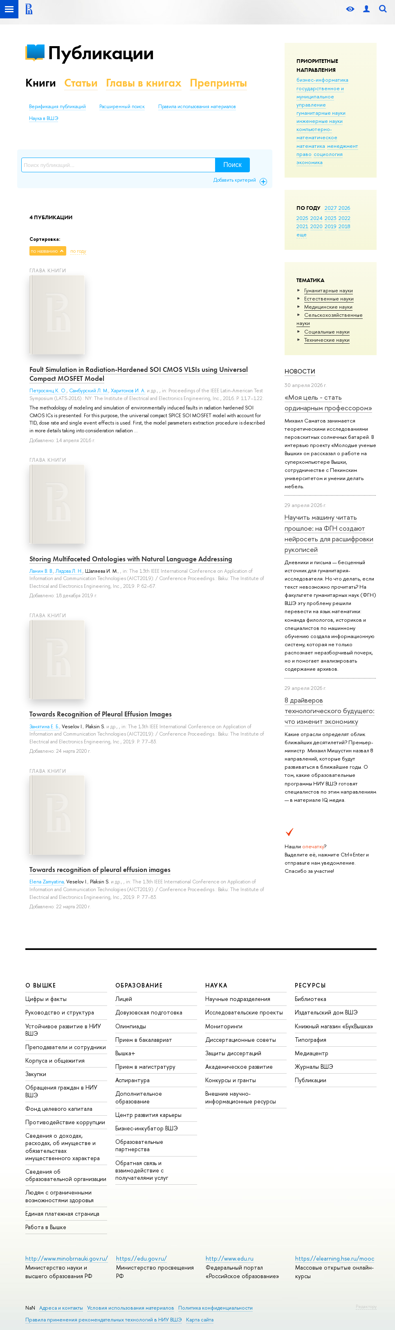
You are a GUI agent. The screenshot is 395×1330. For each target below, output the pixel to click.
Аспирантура (132, 1080)
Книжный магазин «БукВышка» (334, 1026)
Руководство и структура (59, 1012)
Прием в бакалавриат (143, 1039)
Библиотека (310, 999)
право (304, 154)
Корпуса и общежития (55, 1060)
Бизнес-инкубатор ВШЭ (146, 1128)
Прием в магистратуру (145, 1066)
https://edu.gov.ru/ (141, 1258)
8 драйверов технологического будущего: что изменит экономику (330, 710)
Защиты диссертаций (233, 1053)
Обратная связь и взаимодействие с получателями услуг (141, 1170)
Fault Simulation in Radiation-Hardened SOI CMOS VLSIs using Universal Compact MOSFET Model (138, 374)
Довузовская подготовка (148, 1012)
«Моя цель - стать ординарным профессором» (328, 402)
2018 (344, 226)
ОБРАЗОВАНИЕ (139, 985)
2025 (302, 218)
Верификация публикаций (57, 106)
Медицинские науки (328, 306)
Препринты (218, 83)
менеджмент (342, 145)
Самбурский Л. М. (88, 390)
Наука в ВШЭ (43, 118)
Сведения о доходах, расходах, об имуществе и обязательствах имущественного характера (62, 1147)
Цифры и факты (46, 999)
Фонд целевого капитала (58, 1108)
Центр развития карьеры (148, 1115)
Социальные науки (327, 331)
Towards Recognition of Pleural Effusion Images (100, 713)
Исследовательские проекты (244, 1012)
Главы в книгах (144, 83)
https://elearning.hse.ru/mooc (334, 1258)
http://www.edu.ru (230, 1258)
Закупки (35, 1074)
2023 (331, 218)
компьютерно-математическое (316, 133)
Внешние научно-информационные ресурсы (240, 1097)
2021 (302, 226)
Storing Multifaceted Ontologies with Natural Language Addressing (130, 558)
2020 (316, 226)
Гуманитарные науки (328, 290)
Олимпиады (130, 1026)
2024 (316, 218)
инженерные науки (319, 121)
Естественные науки (329, 298)
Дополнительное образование (138, 1097)
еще (301, 234)
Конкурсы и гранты (230, 1080)
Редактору (366, 1306)
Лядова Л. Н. (69, 571)
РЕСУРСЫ (310, 985)
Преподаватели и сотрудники (65, 1047)
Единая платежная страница (62, 1213)
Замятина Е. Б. (44, 726)
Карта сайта (199, 1319)
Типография (310, 1039)
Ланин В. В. (41, 571)
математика (310, 145)
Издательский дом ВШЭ (326, 1012)
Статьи (81, 83)
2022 (344, 218)
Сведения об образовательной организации (65, 1175)
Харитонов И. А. (128, 390)
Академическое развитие (239, 1066)
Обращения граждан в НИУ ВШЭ (61, 1091)
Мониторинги (223, 1026)
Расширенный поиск (122, 106)
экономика (309, 162)
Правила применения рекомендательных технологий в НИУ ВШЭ (103, 1319)
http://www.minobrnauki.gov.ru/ (66, 1258)
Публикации (101, 52)
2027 (331, 207)
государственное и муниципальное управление (320, 96)
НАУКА (216, 985)
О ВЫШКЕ (40, 985)
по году (78, 251)
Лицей (123, 999)
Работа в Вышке (45, 1227)
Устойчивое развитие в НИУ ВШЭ (63, 1029)
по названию (44, 251)
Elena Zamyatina (46, 882)
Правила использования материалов (197, 106)
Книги (40, 83)
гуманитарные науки (321, 112)
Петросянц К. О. (48, 390)
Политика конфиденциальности (215, 1307)
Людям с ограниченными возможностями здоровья (59, 1195)
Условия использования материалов (130, 1307)
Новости (300, 371)
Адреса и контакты (61, 1307)
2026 (344, 207)
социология (328, 154)
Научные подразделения (237, 999)
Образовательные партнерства (139, 1145)
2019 (331, 226)
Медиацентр (311, 1053)
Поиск (232, 164)
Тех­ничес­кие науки (327, 339)
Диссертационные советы (240, 1039)
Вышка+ (125, 1053)
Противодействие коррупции (65, 1122)
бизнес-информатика (322, 79)
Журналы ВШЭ (314, 1066)
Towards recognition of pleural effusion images (100, 869)
